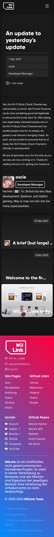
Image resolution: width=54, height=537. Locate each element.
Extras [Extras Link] (8, 407)
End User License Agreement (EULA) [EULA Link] (24, 522)
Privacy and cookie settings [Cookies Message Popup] (23, 530)
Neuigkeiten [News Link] (12, 387)
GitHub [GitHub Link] (34, 382)
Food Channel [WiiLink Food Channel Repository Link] (37, 439)
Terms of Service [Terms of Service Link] (16, 508)
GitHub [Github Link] (11, 439)
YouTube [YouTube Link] (12, 448)
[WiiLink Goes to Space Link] (27, 300)
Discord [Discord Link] (11, 424)
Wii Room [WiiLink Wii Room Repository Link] (34, 444)
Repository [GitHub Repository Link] (36, 387)
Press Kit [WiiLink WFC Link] (11, 369)
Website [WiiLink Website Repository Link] (33, 433)
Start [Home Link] (8, 382)
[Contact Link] (19, 363)
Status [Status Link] (9, 397)
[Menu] (47, 6)
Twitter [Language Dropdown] (11, 429)
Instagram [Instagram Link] (13, 444)
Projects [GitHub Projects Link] (34, 392)
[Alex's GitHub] (21, 358)
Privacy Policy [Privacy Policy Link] (15, 514)
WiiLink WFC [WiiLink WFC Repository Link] (36, 429)
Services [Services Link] (10, 402)
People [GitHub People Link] (34, 402)
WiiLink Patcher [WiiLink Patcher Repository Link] (38, 424)
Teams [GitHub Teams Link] (33, 397)
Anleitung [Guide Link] (11, 392)
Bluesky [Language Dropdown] (12, 433)
